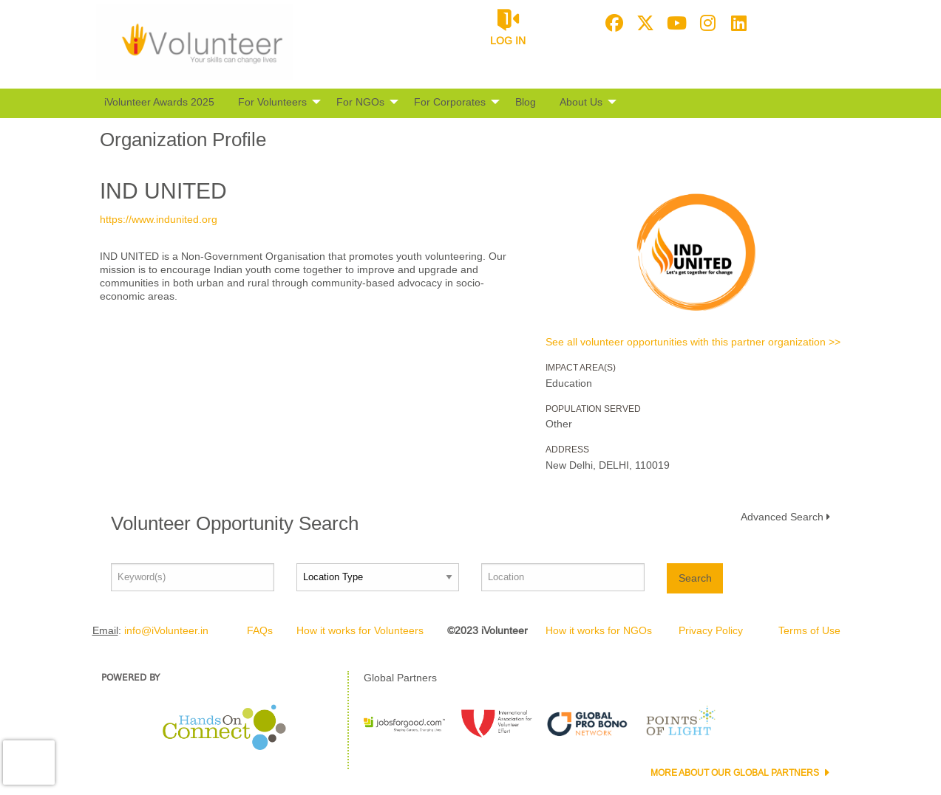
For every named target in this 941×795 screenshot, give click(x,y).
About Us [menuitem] (581, 102)
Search (695, 578)
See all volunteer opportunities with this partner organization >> (693, 342)
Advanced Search (782, 517)
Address (567, 449)
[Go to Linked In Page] (736, 23)
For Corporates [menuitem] (450, 102)
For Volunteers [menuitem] (272, 102)
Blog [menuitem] (525, 102)
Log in (508, 41)
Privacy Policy (711, 630)
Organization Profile (183, 139)
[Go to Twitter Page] (643, 23)
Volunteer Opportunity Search (235, 523)
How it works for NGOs (599, 630)
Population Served (593, 409)
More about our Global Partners (735, 773)
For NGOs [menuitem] (360, 102)
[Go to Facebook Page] (612, 23)
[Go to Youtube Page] (674, 23)
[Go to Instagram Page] (705, 23)
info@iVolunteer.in (166, 630)
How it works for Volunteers (360, 630)
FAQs (260, 630)
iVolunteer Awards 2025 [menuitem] (159, 102)
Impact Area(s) (581, 367)
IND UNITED (163, 191)
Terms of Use (809, 630)
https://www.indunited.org (158, 219)
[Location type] (378, 577)
